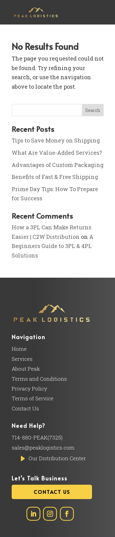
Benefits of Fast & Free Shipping (55, 176)
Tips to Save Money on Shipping (56, 140)
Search (92, 110)
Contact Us (52, 491)
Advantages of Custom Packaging (58, 165)
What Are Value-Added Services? (57, 152)
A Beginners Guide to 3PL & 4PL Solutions (53, 246)
